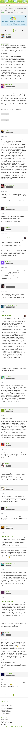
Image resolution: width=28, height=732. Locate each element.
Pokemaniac (5, 44)
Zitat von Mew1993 (7, 601)
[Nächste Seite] (22, 30)
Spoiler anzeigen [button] (4, 114)
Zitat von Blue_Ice (7, 536)
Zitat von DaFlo (6, 238)
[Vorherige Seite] (6, 30)
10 (17, 30)
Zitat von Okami (6, 315)
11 (20, 30)
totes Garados (16, 200)
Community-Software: (14, 726)
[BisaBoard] (3, 1)
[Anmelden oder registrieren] (22, 1)
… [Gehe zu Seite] (9, 30)
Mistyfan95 (15, 124)
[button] (26, 1)
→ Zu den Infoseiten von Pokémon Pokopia (14, 24)
